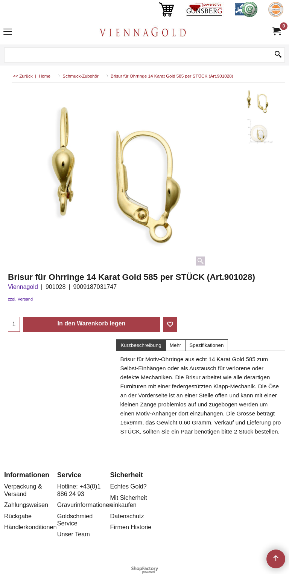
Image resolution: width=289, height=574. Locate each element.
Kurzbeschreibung (140, 345)
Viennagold (23, 287)
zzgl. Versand (20, 299)
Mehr (175, 345)
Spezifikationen (206, 345)
